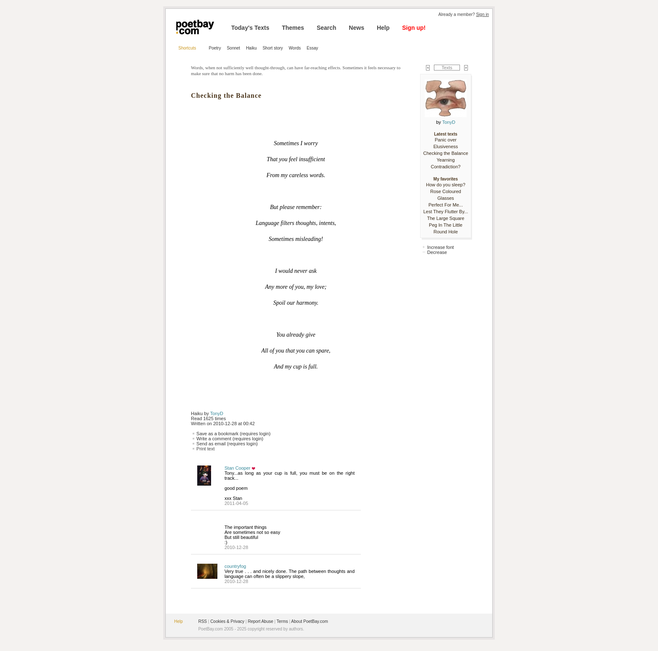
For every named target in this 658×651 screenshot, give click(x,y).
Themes (293, 27)
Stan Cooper (238, 468)
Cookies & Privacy (227, 621)
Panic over (446, 139)
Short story (273, 48)
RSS (202, 621)
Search (327, 27)
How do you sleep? (445, 184)
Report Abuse (260, 621)
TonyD (216, 413)
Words (295, 48)
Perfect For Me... (445, 204)
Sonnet (233, 48)
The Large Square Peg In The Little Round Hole (446, 225)
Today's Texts (250, 27)
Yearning (445, 159)
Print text (205, 448)
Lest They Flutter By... (445, 211)
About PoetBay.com (309, 621)
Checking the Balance (445, 153)
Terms (282, 621)
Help (383, 27)
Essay (312, 48)
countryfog (235, 566)
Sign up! (414, 27)
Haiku (251, 48)
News (356, 27)
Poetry (215, 48)
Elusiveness (445, 146)
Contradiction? (446, 166)
